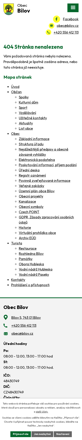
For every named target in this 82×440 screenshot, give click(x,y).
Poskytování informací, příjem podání (48, 165)
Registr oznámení (32, 175)
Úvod (15, 86)
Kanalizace (27, 201)
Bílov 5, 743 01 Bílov (26, 317)
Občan (16, 92)
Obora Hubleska (31, 264)
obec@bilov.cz (68, 25)
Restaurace (27, 248)
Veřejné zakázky (31, 186)
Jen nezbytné (42, 434)
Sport (23, 107)
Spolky (24, 97)
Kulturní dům (28, 102)
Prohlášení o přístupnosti (30, 285)
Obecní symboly (31, 206)
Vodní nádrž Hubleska (35, 269)
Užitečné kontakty (33, 118)
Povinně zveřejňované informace (44, 180)
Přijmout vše (20, 434)
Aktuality (26, 123)
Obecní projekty (31, 196)
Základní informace (34, 139)
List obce (26, 128)
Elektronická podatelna (37, 159)
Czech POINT (29, 212)
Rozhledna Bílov (31, 253)
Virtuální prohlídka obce (37, 233)
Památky (25, 259)
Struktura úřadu (31, 144)
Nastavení (62, 434)
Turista (16, 243)
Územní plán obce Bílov (37, 191)
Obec (15, 133)
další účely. (42, 411)
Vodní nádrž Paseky (34, 274)
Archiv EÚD (27, 238)
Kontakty (18, 279)
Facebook (71, 19)
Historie (25, 227)
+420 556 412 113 (66, 32)
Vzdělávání (27, 113)
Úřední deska (29, 170)
